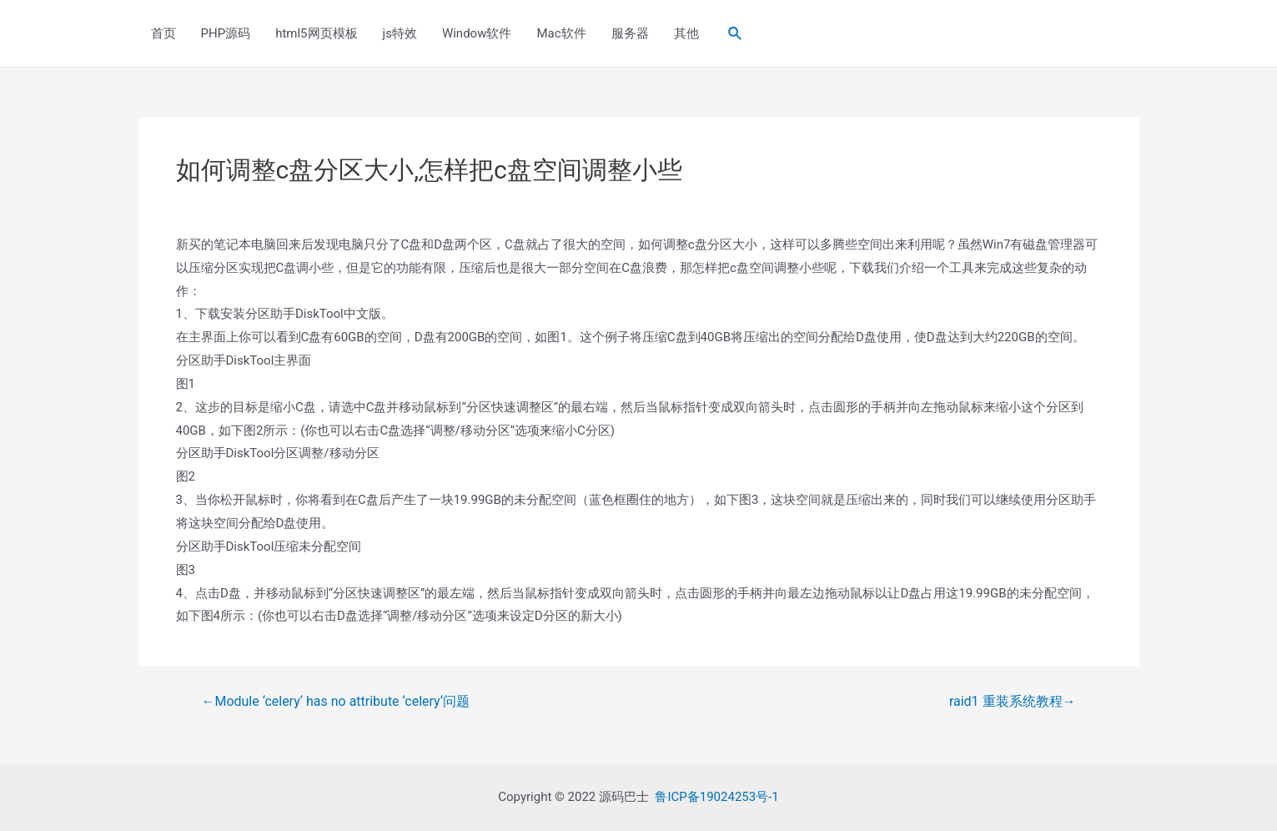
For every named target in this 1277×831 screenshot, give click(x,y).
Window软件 (477, 33)
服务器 (630, 33)
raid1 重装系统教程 (1012, 701)
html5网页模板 (316, 33)
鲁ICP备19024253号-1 (716, 796)
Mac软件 (561, 33)
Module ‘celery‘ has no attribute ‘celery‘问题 (335, 701)
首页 (163, 33)
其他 (686, 33)
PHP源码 (226, 33)
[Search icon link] (735, 33)
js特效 (400, 33)
